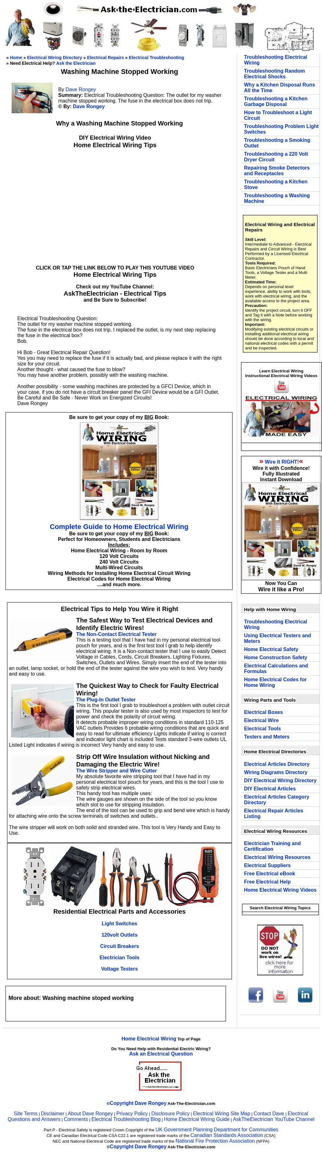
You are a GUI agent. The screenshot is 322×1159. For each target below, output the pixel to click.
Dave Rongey (80, 89)
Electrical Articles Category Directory (276, 799)
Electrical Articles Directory (276, 764)
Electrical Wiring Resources (277, 857)
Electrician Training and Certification (272, 846)
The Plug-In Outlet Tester (106, 699)
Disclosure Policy (170, 1113)
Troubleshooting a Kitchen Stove (276, 184)
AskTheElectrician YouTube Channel (273, 1119)
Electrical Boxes (263, 712)
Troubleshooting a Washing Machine (277, 198)
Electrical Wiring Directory (54, 57)
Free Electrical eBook (269, 873)
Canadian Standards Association (227, 1135)
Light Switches (119, 923)
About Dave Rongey (91, 1113)
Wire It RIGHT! (282, 462)
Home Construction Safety (275, 657)
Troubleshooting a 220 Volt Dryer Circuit (276, 156)
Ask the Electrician (76, 63)
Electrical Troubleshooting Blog (126, 1119)
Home (16, 57)
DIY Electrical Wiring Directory (280, 780)
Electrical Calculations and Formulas (276, 668)
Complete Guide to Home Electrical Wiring (119, 527)
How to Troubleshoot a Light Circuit (278, 115)
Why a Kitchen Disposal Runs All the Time (279, 87)
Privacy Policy (132, 1113)
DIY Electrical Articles (270, 788)
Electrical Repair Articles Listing (273, 813)
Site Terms (25, 1113)
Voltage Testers (119, 969)
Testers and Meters (267, 736)
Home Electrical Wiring (148, 1038)
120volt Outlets (120, 935)
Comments (76, 1119)
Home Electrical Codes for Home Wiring (275, 682)
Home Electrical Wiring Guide (197, 1119)
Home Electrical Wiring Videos (280, 890)
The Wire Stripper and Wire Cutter (116, 770)
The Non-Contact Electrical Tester (116, 634)
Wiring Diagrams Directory (276, 772)
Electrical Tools (262, 728)
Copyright (122, 1103)
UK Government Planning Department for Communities (216, 1129)
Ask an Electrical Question (161, 1053)
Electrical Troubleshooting (156, 57)
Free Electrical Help (267, 881)
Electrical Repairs (105, 57)
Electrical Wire (261, 720)
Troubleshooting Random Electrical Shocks (274, 73)
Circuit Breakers (119, 946)
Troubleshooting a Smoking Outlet (277, 142)
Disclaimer (52, 1113)
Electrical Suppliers (267, 865)
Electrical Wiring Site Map (221, 1113)
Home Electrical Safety (271, 649)
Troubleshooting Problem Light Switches (281, 129)
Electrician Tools (120, 957)
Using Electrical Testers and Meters (277, 638)
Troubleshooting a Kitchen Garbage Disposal (276, 101)
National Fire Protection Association (215, 1141)
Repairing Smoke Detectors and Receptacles (277, 170)
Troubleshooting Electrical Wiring (275, 59)
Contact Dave (269, 1113)
